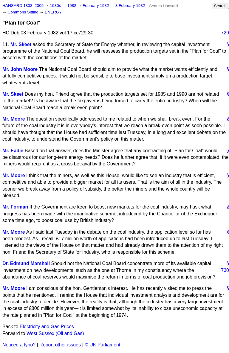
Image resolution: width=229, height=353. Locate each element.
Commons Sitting (23, 12)
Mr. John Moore (20, 69)
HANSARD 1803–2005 (23, 5)
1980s (56, 5)
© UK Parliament (102, 344)
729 (225, 32)
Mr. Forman (15, 206)
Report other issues (60, 344)
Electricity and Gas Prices (47, 326)
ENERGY (53, 12)
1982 (72, 5)
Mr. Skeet (20, 44)
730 (225, 270)
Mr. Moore (13, 118)
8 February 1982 (130, 5)
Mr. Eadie (12, 150)
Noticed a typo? (18, 344)
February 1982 (96, 5)
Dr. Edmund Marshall (26, 263)
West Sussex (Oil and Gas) (55, 333)
